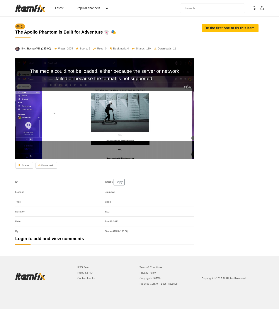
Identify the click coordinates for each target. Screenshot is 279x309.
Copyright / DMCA (150, 278)
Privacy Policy (148, 272)
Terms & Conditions (151, 267)
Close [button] (188, 87)
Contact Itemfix (86, 278)
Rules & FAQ (84, 272)
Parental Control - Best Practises (158, 283)
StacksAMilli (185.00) (38, 48)
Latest (59, 8)
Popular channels (92, 8)
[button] (230, 28)
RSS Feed (83, 267)
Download (45, 165)
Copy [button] (119, 182)
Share (23, 165)
